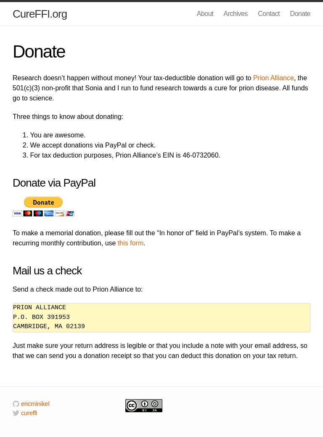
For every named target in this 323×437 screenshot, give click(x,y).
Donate (300, 13)
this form (130, 243)
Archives (236, 13)
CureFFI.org (40, 14)
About (205, 13)
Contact (269, 13)
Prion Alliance (273, 78)
